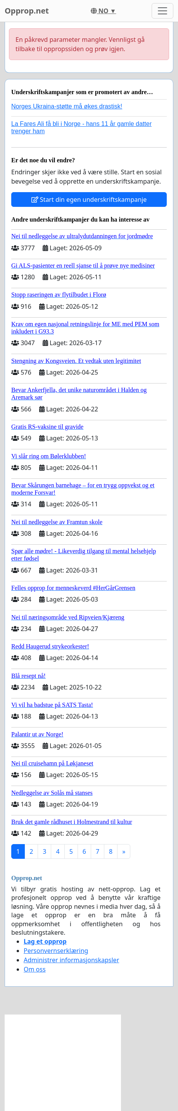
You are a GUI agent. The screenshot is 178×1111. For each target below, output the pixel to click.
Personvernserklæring (56, 950)
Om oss (35, 969)
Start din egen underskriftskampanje (89, 199)
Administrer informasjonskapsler (71, 960)
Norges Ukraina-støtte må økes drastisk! (66, 106)
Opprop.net (27, 10)
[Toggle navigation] (162, 11)
